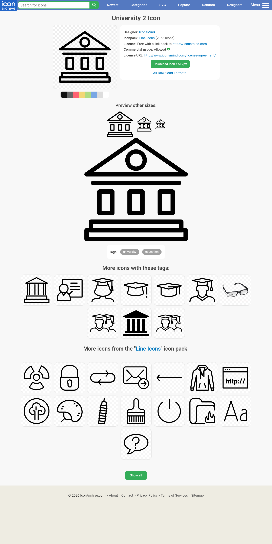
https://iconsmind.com (189, 44)
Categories (139, 5)
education (152, 252)
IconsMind (147, 32)
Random (208, 5)
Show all (136, 475)
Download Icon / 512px (170, 64)
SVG (162, 5)
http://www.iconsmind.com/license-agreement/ (180, 55)
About (113, 495)
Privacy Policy (147, 495)
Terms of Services (174, 495)
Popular (184, 5)
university (129, 252)
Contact (127, 495)
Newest (112, 5)
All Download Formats (169, 73)
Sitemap (197, 495)
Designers (234, 5)
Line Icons (147, 38)
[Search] (94, 5)
